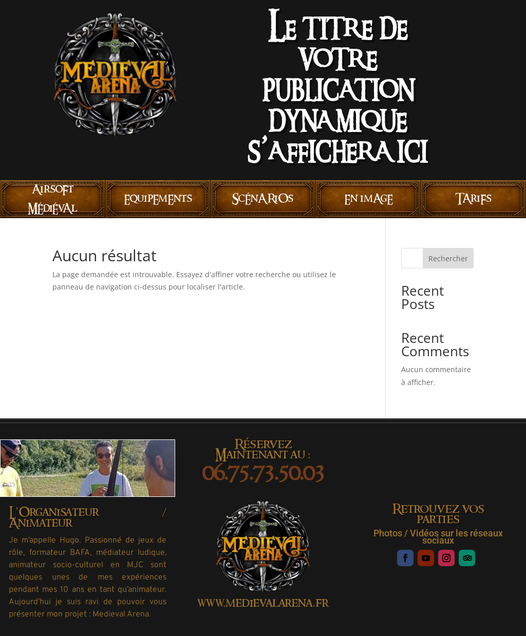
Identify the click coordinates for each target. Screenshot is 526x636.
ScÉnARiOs (262, 198)
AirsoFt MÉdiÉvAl (52, 199)
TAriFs (473, 198)
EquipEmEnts (158, 198)
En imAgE (368, 198)
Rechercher (448, 258)
